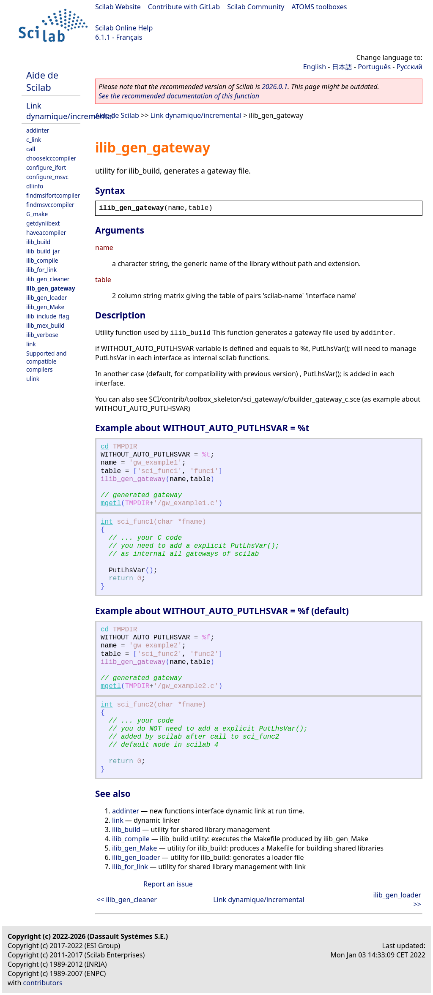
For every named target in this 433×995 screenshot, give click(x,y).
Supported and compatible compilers (46, 361)
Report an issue (167, 884)
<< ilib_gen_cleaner (126, 899)
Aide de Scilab (42, 81)
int (107, 522)
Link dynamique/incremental (70, 110)
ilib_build (38, 242)
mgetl (111, 503)
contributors (43, 982)
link (31, 344)
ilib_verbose (42, 335)
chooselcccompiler (51, 158)
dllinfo (34, 186)
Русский (409, 66)
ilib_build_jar (43, 251)
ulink (32, 379)
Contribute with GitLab (184, 6)
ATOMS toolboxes (319, 6)
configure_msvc (47, 177)
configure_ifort (46, 167)
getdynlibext (43, 223)
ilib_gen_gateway (50, 288)
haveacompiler (46, 232)
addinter (37, 130)
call (30, 149)
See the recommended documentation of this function (179, 96)
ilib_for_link (41, 270)
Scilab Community (255, 6)
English (314, 66)
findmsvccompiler (50, 205)
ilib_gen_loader (46, 298)
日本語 (342, 66)
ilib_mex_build (45, 325)
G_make (37, 214)
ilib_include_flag (47, 316)
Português (374, 66)
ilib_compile (42, 260)
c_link (33, 140)
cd (105, 447)
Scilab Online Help (124, 28)
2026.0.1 (275, 86)
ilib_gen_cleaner (47, 279)
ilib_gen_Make (45, 307)
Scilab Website (118, 6)
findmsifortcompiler (53, 195)
